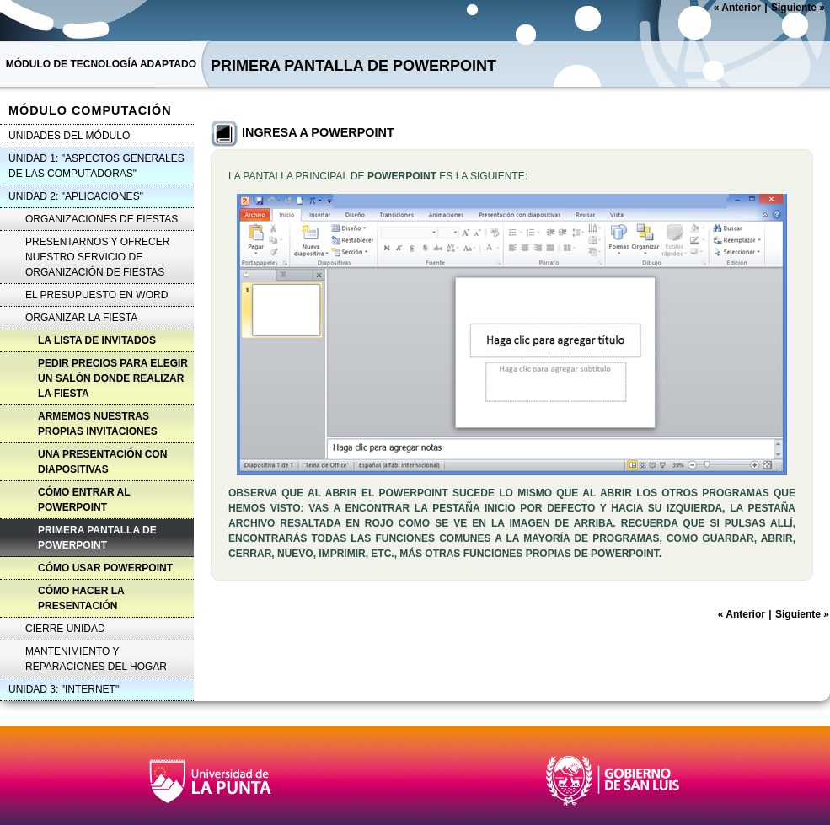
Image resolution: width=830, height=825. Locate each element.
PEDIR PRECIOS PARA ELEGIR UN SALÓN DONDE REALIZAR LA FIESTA (113, 378)
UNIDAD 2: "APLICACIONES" (75, 196)
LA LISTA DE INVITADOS (97, 340)
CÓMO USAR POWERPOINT (105, 568)
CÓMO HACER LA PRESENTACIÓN (81, 598)
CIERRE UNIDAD (65, 629)
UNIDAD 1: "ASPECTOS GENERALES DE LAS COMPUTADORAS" (96, 166)
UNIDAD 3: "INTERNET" (63, 689)
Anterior (737, 7)
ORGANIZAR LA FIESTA (81, 318)
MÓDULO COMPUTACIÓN (90, 110)
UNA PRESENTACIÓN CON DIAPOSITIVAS (102, 461)
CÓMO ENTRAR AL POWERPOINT (84, 499)
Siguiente (798, 7)
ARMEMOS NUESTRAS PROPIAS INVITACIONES (98, 423)
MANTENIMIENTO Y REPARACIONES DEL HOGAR (96, 659)
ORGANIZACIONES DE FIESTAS (101, 219)
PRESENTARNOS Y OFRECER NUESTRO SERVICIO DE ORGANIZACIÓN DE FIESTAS (97, 257)
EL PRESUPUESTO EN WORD (96, 295)
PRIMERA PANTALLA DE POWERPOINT (97, 537)
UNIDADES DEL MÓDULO (69, 136)
